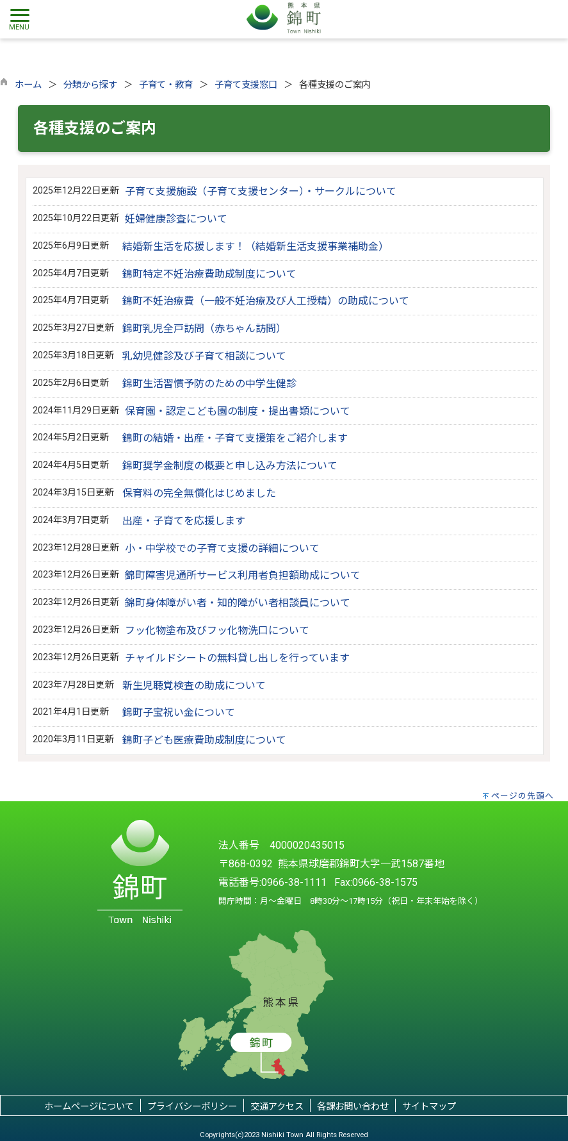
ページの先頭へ (522, 796)
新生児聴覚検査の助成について (194, 685)
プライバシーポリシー (192, 1106)
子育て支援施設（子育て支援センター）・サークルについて (260, 191)
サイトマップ (429, 1106)
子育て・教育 (166, 84)
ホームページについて (89, 1106)
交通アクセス (277, 1106)
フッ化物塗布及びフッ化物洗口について (217, 630)
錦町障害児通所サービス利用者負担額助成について (243, 575)
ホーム (28, 84)
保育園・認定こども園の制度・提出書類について (237, 411)
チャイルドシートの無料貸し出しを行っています (237, 658)
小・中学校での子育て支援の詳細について (222, 548)
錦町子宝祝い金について (178, 712)
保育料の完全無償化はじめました (199, 493)
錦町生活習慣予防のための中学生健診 (209, 384)
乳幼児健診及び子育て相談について (204, 356)
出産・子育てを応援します (183, 521)
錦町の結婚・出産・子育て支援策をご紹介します (235, 438)
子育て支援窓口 (246, 84)
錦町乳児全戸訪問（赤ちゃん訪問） (204, 328)
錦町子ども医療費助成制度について (204, 740)
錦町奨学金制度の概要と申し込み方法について (229, 466)
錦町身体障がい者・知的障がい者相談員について (237, 603)
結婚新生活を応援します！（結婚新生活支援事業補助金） (255, 246)
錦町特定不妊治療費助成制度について (209, 274)
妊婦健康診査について (176, 219)
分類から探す (90, 84)
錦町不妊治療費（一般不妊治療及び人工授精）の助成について (265, 301)
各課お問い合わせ (353, 1106)
